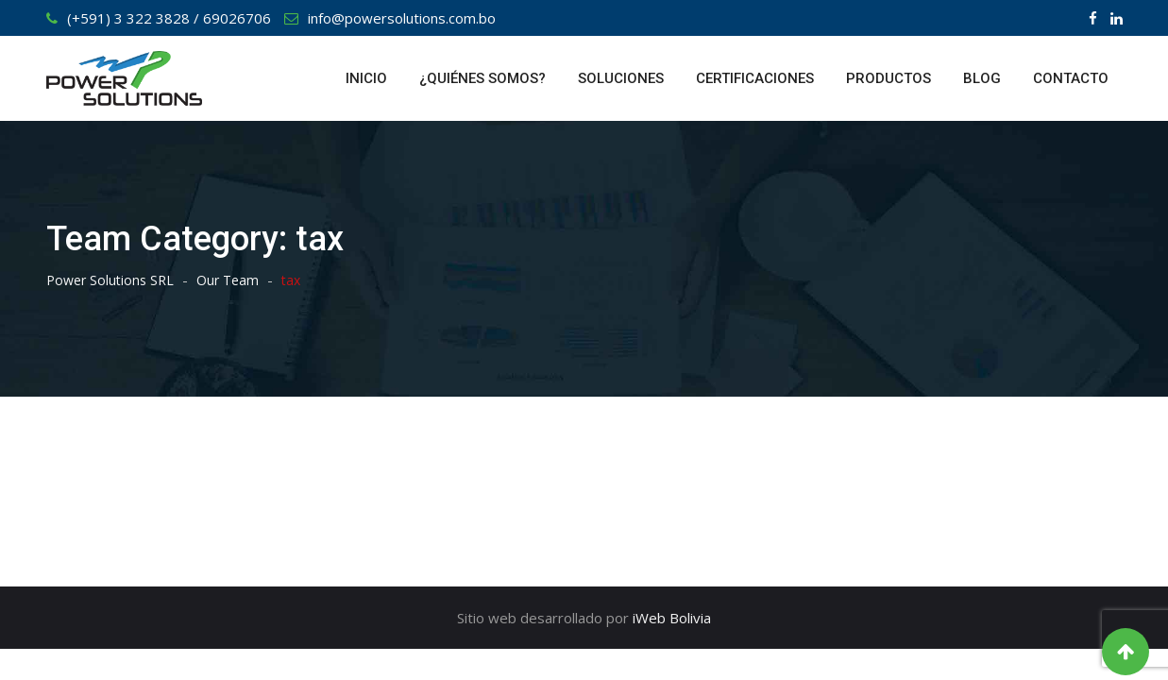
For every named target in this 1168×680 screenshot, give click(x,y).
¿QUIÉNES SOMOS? (482, 78)
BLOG (982, 78)
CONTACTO (1071, 78)
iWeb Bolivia (672, 617)
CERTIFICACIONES (755, 78)
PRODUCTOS (888, 78)
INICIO (366, 78)
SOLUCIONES (621, 78)
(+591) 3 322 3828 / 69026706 (169, 17)
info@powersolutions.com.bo (402, 17)
